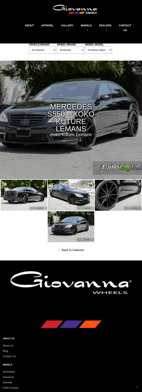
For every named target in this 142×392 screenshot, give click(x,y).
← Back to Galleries (71, 250)
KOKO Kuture (11, 387)
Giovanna (8, 377)
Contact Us (9, 356)
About (29, 25)
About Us (8, 345)
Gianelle (7, 382)
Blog (5, 350)
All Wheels (9, 371)
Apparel (47, 25)
